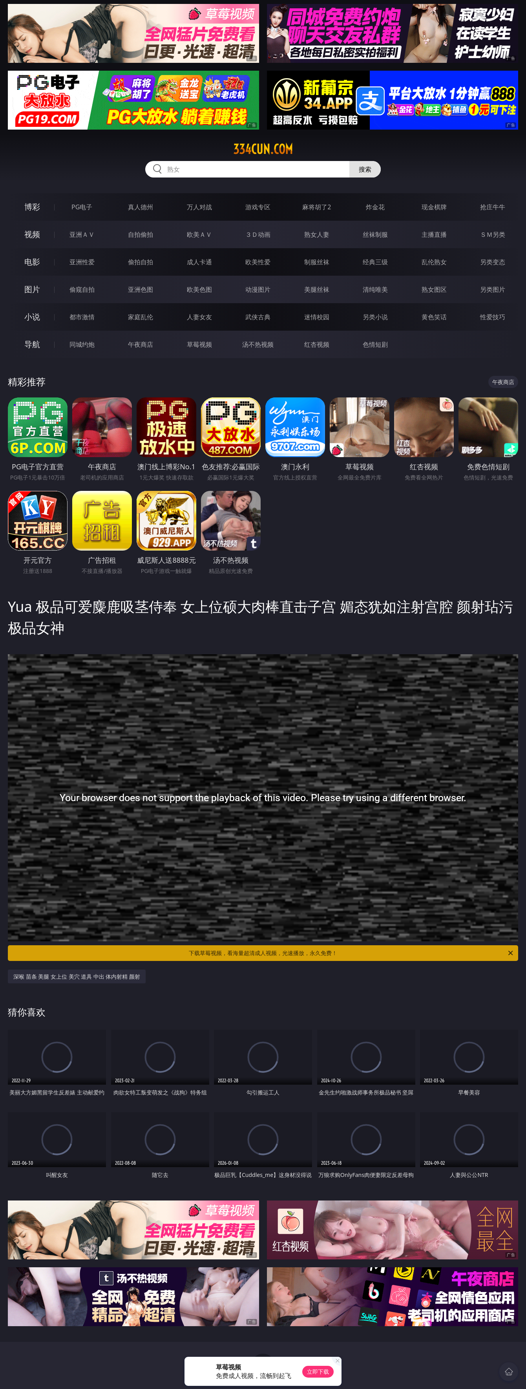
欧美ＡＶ (199, 234)
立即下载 (318, 1371)
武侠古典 (257, 317)
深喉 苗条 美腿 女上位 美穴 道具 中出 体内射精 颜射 (76, 976)
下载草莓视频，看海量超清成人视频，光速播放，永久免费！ (351, 953)
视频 (32, 234)
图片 (32, 289)
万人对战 (199, 207)
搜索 (365, 169)
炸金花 (375, 207)
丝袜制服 (375, 234)
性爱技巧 (492, 317)
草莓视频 (199, 344)
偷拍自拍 (140, 262)
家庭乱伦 (140, 317)
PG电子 (81, 207)
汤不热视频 (258, 344)
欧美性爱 (257, 262)
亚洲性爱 (82, 262)
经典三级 (375, 262)
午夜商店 (140, 344)
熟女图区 (434, 289)
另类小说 (375, 317)
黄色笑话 (434, 317)
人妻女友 (199, 317)
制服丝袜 (316, 262)
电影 (32, 261)
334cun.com (263, 149)
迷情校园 (316, 317)
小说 (32, 316)
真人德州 (140, 207)
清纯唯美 (375, 289)
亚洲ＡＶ (82, 234)
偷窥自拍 (82, 289)
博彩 (32, 206)
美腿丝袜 (316, 289)
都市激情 (82, 317)
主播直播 (434, 234)
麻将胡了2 (316, 207)
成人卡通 (199, 262)
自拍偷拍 (140, 234)
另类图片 (492, 289)
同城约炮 (82, 344)
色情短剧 (375, 344)
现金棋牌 (434, 207)
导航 (32, 344)
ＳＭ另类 (492, 234)
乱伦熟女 (434, 262)
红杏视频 (316, 344)
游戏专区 (257, 207)
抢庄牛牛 (492, 207)
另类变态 (492, 262)
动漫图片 (257, 289)
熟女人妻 (316, 234)
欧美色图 (199, 289)
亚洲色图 (140, 289)
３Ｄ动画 (257, 234)
